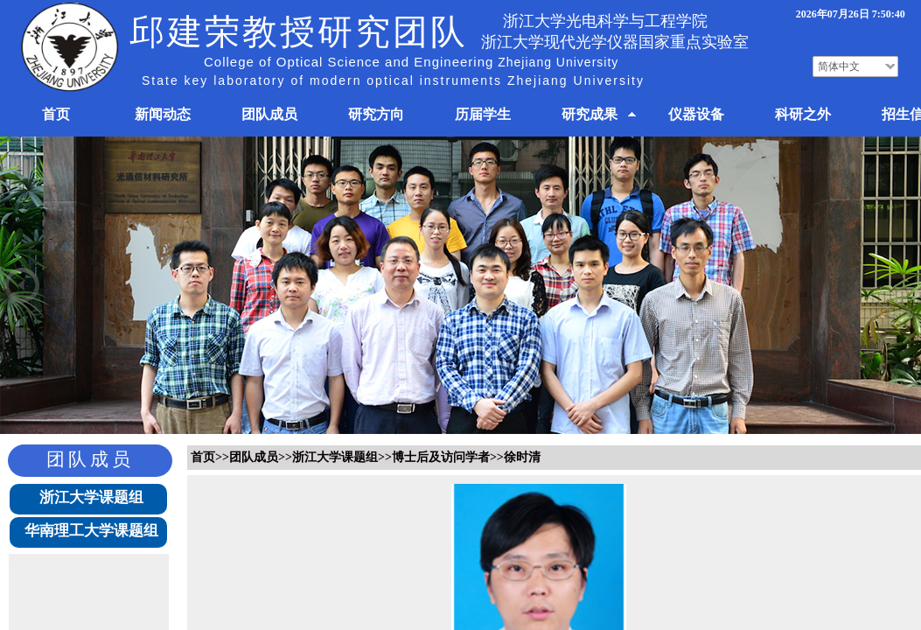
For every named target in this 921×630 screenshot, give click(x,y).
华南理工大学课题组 (91, 530)
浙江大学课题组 (91, 497)
